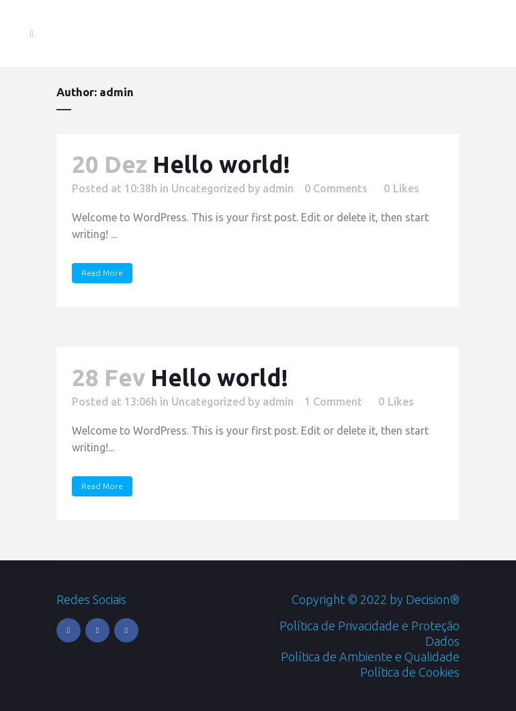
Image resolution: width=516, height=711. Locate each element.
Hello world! (221, 164)
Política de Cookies (410, 672)
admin (278, 188)
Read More (102, 272)
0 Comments (336, 188)
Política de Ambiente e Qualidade (370, 656)
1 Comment (333, 402)
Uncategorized (208, 188)
